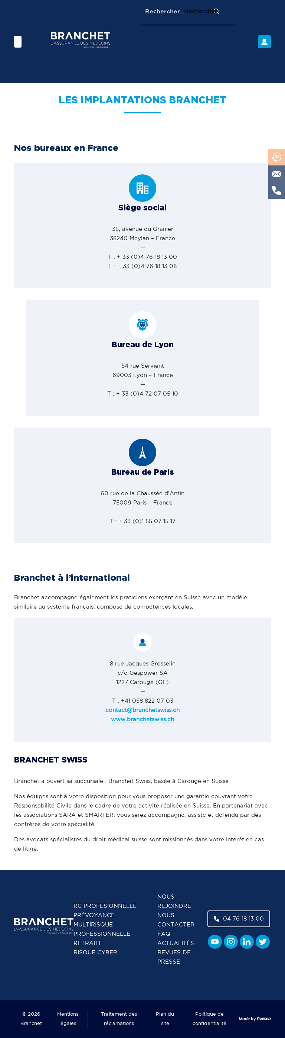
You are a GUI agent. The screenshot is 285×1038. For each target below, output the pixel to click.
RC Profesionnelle (105, 906)
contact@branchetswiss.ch (142, 710)
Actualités (175, 943)
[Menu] (18, 42)
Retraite (87, 943)
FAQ (163, 934)
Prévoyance (94, 915)
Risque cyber (95, 952)
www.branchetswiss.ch (142, 719)
